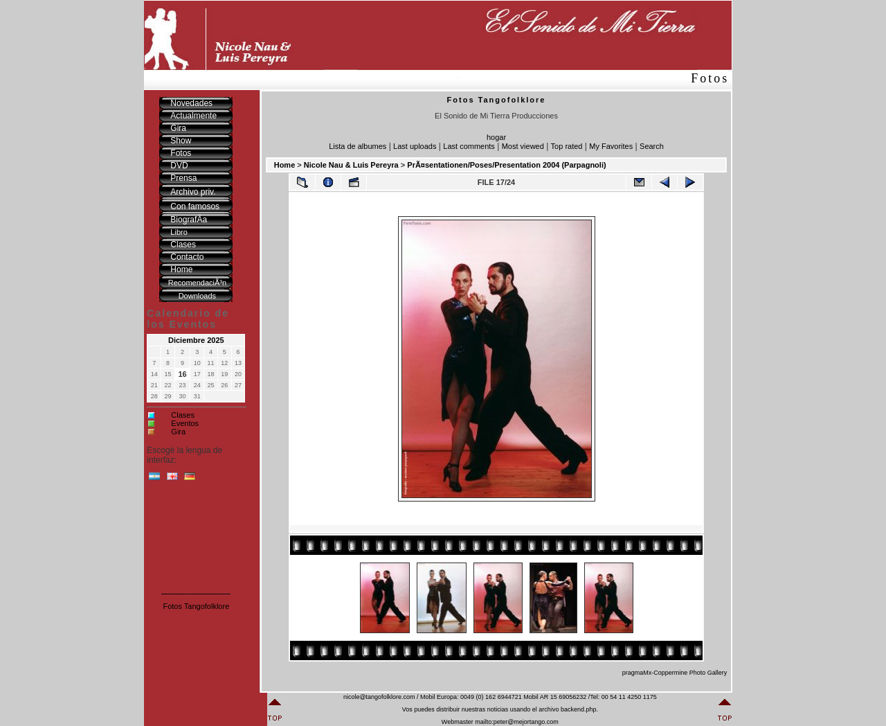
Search (652, 146)
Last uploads (414, 146)
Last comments (469, 146)
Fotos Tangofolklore (196, 606)
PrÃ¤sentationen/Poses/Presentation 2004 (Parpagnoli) (506, 165)
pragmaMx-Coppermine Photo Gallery (674, 672)
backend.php (579, 709)
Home (285, 165)
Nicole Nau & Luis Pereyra (351, 165)
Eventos (185, 423)
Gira (178, 431)
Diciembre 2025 (196, 340)
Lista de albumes (357, 146)
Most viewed (523, 146)
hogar (496, 137)
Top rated (567, 146)
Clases (183, 415)
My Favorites (611, 146)
